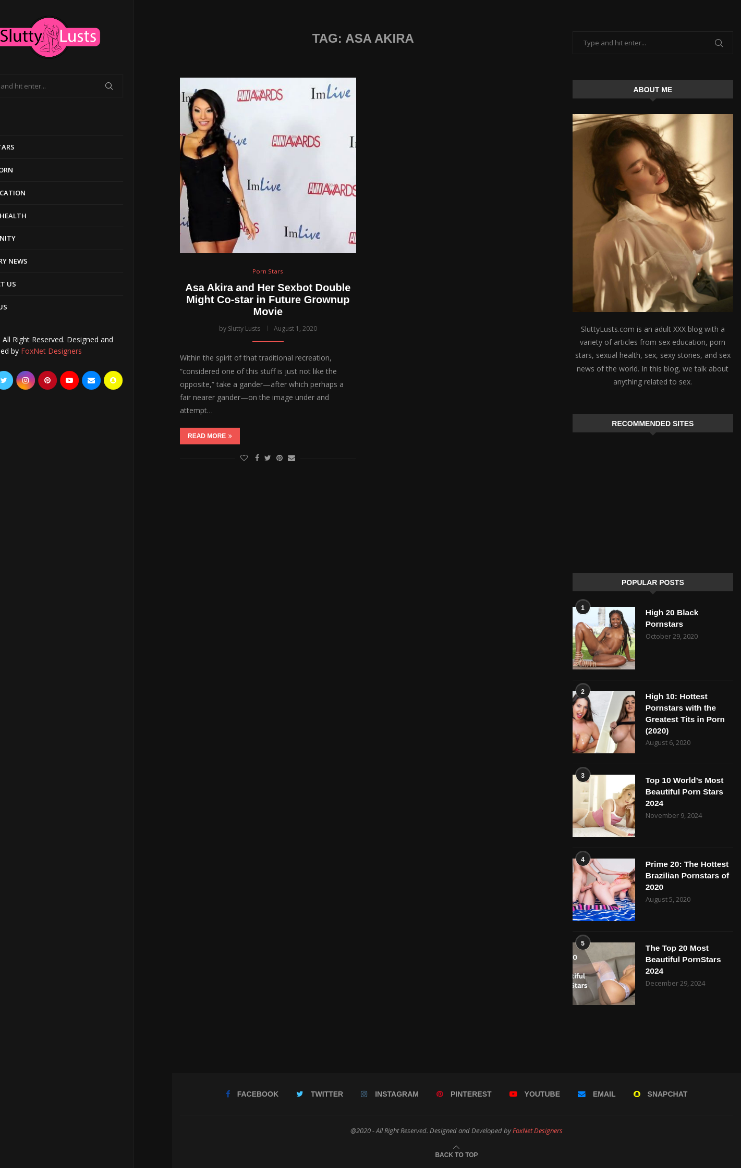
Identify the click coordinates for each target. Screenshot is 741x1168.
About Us (27, 307)
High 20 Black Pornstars (673, 618)
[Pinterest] (85, 380)
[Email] (129, 380)
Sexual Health (37, 215)
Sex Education (37, 192)
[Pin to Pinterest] (279, 458)
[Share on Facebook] (257, 458)
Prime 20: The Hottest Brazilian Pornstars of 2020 (689, 876)
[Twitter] (41, 380)
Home (20, 124)
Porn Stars (31, 147)
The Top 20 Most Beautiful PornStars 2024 (684, 959)
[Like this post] (244, 458)
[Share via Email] (291, 458)
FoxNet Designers (89, 351)
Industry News (38, 261)
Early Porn (30, 170)
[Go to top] (456, 1154)
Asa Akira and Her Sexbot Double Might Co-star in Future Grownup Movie (267, 300)
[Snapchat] (151, 380)
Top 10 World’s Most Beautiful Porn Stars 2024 (686, 792)
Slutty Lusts (244, 329)
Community (32, 238)
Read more (210, 436)
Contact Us (32, 284)
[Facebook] (19, 380)
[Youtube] (107, 380)
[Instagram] (63, 380)
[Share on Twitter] (267, 458)
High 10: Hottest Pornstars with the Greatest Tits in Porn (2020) (686, 714)
